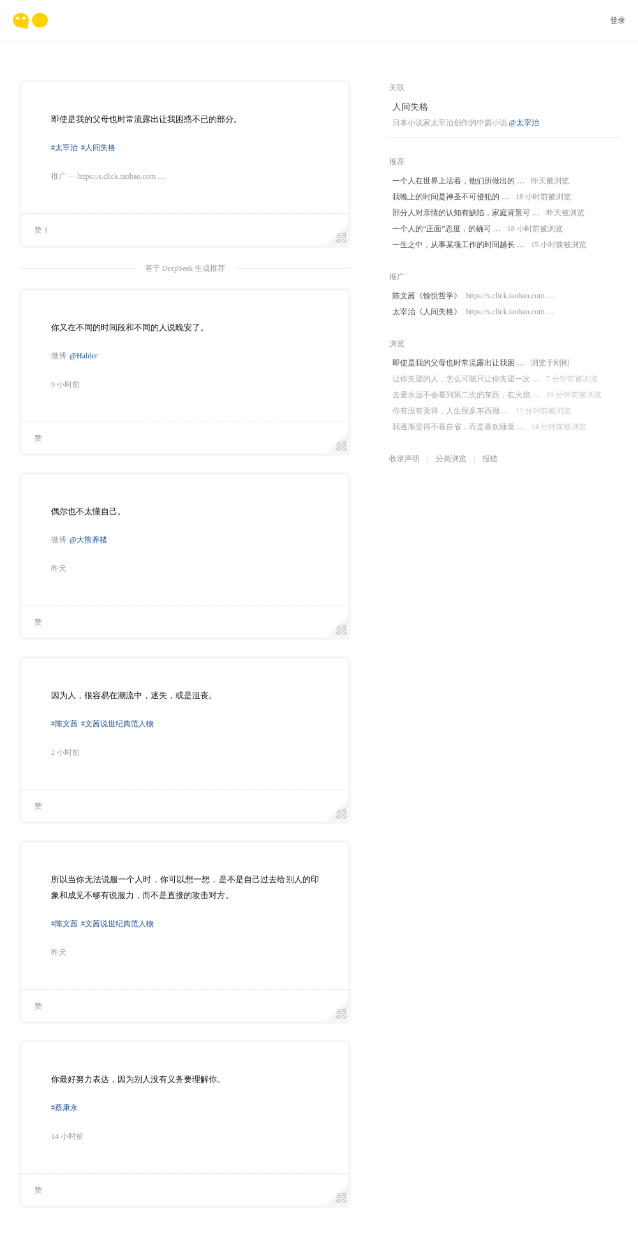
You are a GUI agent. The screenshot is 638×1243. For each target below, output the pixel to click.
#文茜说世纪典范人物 (117, 723)
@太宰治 (524, 122)
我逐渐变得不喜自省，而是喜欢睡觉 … (489, 427)
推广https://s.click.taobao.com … (108, 176)
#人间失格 (98, 147)
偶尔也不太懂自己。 (88, 511)
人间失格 (410, 107)
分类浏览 (451, 458)
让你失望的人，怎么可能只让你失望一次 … (495, 379)
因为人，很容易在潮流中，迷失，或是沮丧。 (134, 695)
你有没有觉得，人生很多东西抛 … (481, 411)
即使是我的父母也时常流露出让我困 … (480, 363)
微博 (58, 355)
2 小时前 (65, 752)
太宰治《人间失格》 (473, 312)
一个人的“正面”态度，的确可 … (477, 229)
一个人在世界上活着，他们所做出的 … (480, 181)
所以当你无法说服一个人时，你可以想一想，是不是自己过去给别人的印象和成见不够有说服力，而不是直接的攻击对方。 (185, 887)
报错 (490, 458)
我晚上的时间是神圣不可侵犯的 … (481, 197)
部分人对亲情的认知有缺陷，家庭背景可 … (488, 213)
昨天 (58, 568)
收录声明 (404, 458)
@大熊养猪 (88, 539)
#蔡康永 (64, 1107)
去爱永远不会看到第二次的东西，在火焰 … (497, 395)
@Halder (84, 355)
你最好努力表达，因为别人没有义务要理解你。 (138, 1079)
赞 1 (41, 229)
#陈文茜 (64, 723)
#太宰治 (64, 147)
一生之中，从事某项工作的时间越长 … (489, 245)
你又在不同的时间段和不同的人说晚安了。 (130, 327)
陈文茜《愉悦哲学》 (473, 296)
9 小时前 (65, 384)
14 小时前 (67, 1136)
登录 (617, 20)
